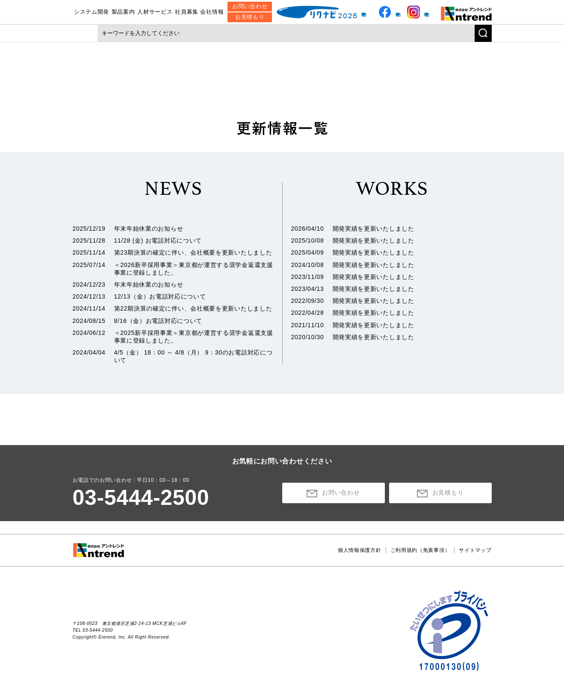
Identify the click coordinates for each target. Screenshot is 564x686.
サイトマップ (475, 550)
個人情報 (359, 550)
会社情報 (212, 12)
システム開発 (91, 12)
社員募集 (186, 12)
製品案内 (123, 12)
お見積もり (250, 17)
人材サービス (154, 12)
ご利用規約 (420, 550)
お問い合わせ (249, 6)
